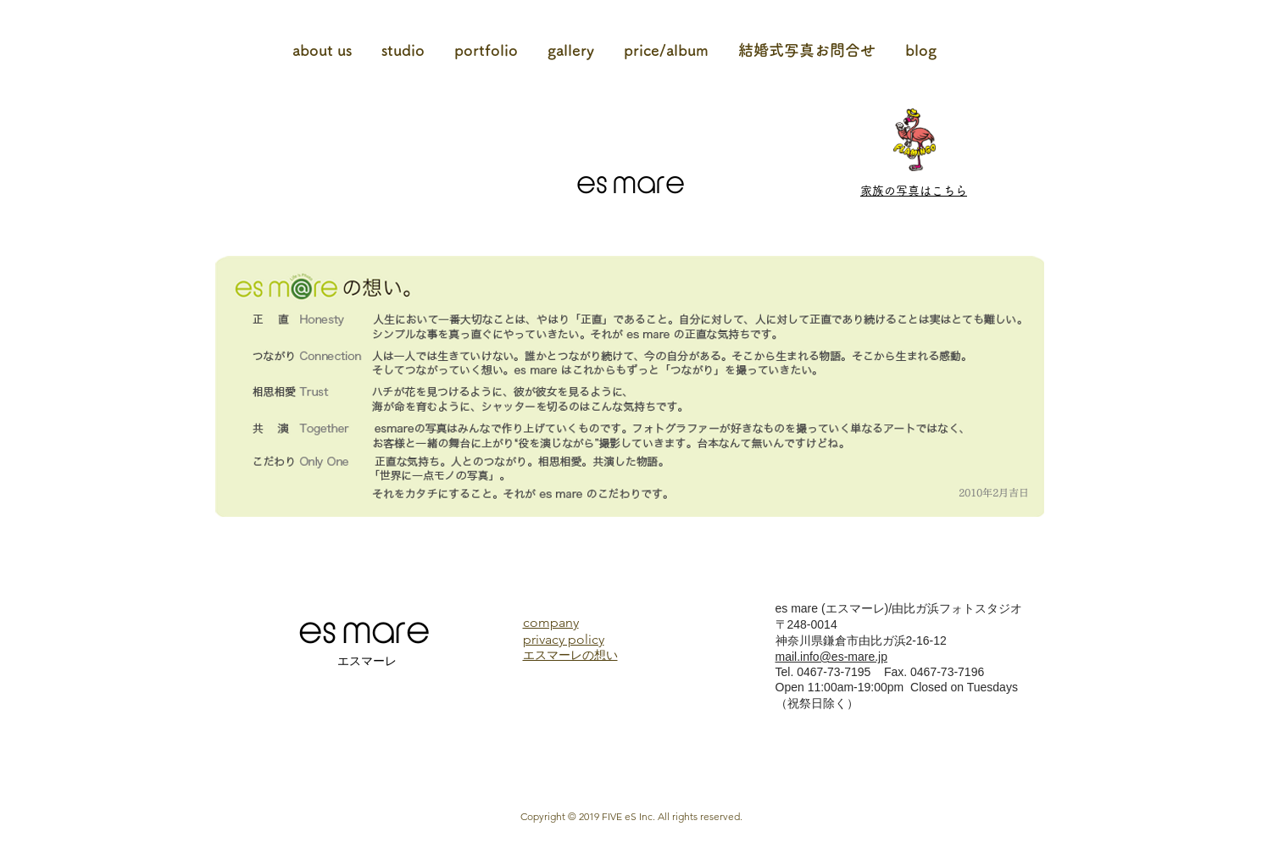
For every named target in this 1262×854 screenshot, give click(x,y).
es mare (630, 184)
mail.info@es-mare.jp (831, 656)
